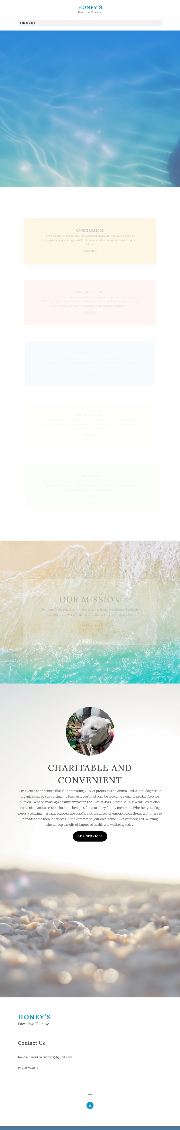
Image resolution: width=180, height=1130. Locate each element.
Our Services (90, 836)
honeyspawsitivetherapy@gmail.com (45, 1057)
